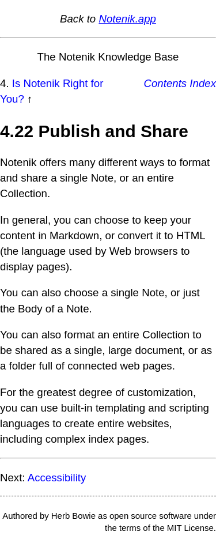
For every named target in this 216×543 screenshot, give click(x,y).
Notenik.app (127, 19)
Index (203, 83)
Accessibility (57, 478)
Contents (165, 83)
